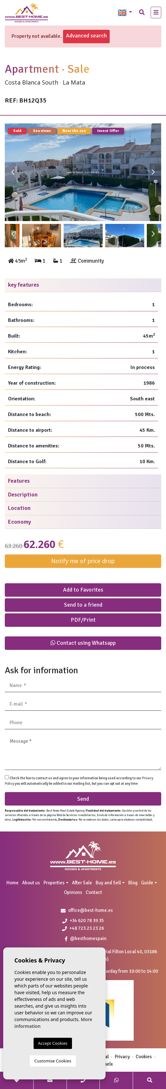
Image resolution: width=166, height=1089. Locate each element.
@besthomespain (86, 938)
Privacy (122, 1057)
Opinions (73, 892)
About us (31, 883)
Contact (94, 892)
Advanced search (86, 35)
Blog (133, 883)
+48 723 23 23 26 (83, 928)
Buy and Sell (108, 883)
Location (19, 508)
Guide (147, 883)
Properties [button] (54, 883)
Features (19, 480)
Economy (19, 521)
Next (153, 172)
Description (23, 494)
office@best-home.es (90, 910)
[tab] (83, 285)
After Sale (82, 883)
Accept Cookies (52, 1043)
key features (23, 284)
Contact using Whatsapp (83, 642)
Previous (13, 172)
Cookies (144, 1057)
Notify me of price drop (83, 561)
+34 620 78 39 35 (83, 920)
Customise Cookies (52, 1061)
